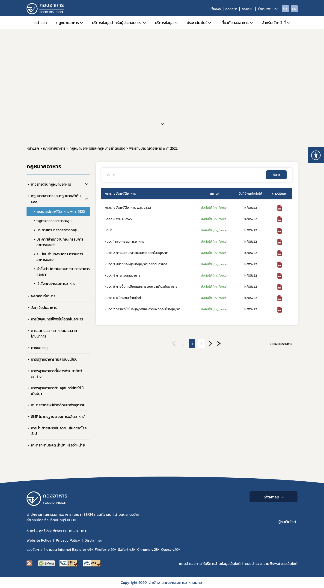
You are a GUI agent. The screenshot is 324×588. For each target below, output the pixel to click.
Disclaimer (93, 540)
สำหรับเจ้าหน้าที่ (274, 22)
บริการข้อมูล (164, 22)
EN (294, 9)
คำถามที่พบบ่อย (268, 9)
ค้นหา (276, 174)
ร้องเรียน (247, 9)
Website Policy (39, 540)
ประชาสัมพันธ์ (197, 22)
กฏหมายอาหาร (67, 22)
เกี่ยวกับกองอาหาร (234, 22)
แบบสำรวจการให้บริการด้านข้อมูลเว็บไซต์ (210, 563)
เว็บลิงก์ (216, 9)
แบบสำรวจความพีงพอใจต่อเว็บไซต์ (271, 563)
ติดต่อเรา (231, 9)
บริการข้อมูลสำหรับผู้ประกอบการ (116, 22)
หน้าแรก (40, 22)
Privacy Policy (68, 540)
